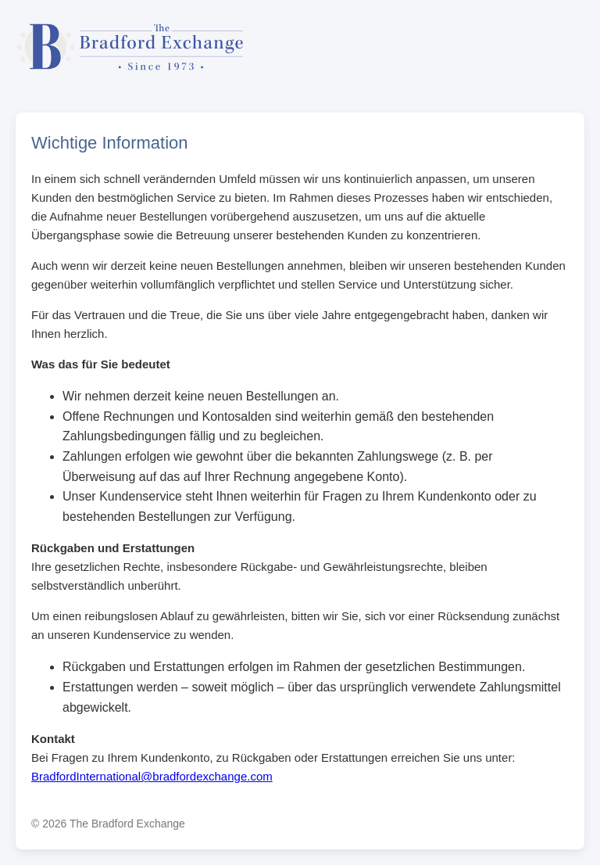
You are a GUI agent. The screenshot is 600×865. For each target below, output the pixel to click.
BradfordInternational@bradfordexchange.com (152, 776)
